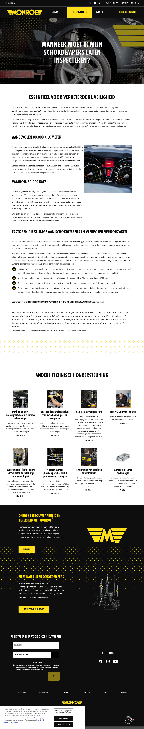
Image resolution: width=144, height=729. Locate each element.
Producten (53, 12)
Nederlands (9, 3)
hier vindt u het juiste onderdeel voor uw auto (55, 302)
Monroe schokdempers (33, 302)
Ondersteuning (74, 12)
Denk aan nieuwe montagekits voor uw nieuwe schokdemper (20, 415)
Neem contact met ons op (128, 3)
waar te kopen (110, 3)
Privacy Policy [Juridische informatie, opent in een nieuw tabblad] (13, 722)
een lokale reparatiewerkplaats (81, 302)
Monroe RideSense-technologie (123, 472)
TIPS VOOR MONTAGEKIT (123, 412)
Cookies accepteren (63, 724)
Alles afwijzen (63, 718)
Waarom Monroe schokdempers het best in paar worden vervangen (54, 473)
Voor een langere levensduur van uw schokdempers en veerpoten (55, 415)
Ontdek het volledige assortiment (33, 615)
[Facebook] (90, 3)
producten (22, 693)
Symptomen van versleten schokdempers (89, 472)
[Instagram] (100, 3)
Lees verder (26, 551)
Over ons (94, 12)
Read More (19, 435)
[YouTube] (95, 3)
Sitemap (124, 693)
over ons (87, 693)
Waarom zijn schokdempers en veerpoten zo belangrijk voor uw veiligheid (21, 473)
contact (67, 693)
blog (106, 693)
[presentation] (30, 676)
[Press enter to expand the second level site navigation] (60, 12)
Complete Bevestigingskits (89, 412)
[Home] (25, 12)
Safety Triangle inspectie (27, 221)
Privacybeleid (19, 667)
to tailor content (37, 662)
